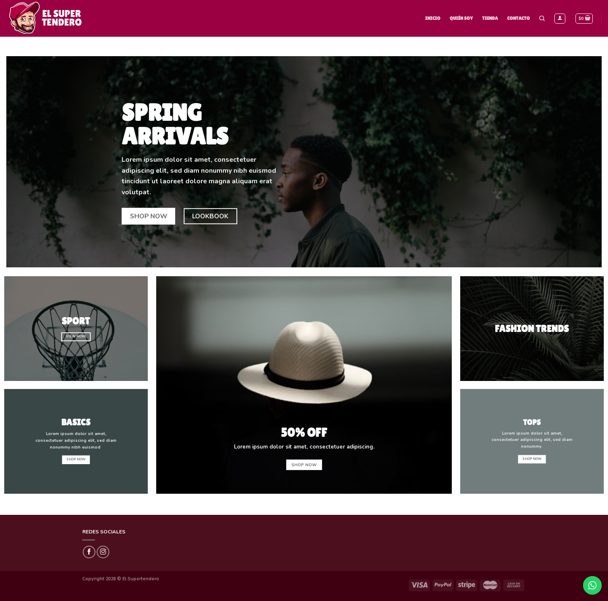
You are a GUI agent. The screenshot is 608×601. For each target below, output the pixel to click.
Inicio (432, 18)
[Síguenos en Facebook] (89, 552)
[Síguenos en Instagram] (103, 552)
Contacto (518, 18)
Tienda (490, 18)
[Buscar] (542, 18)
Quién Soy (461, 18)
